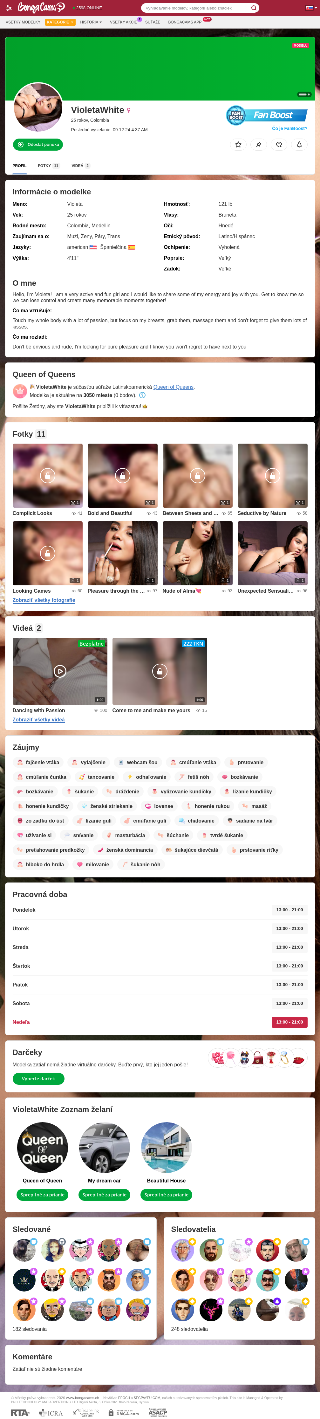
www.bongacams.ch (82, 1398)
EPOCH (124, 1398)
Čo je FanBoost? (289, 128)
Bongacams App (186, 21)
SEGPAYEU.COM (147, 1398)
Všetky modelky (23, 22)
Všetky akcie (125, 21)
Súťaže (152, 22)
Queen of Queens (173, 387)
